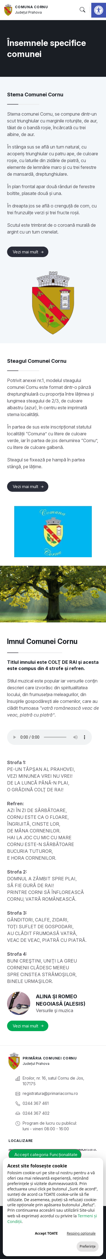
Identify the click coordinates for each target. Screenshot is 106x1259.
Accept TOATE (46, 1233)
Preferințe (88, 1246)
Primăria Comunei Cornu (50, 1058)
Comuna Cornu (31, 7)
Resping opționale (81, 1233)
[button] (98, 10)
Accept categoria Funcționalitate (45, 1154)
